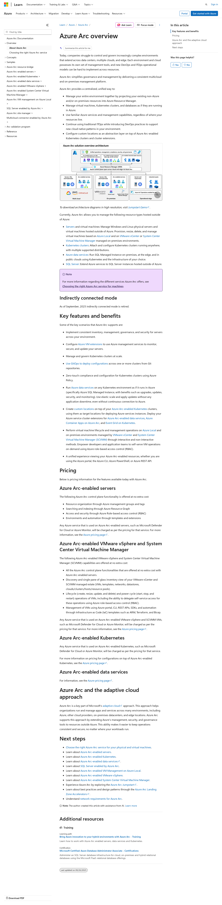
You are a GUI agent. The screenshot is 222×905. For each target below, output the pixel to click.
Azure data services (77, 254)
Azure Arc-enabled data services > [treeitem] (24, 81)
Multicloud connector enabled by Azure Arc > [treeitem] (29, 119)
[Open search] (206, 5)
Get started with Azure (204, 13)
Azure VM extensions (90, 344)
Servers (70, 226)
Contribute (59, 894)
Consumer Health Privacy (96, 894)
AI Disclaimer (10, 894)
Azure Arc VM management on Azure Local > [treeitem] (29, 101)
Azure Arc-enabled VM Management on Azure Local (110, 770)
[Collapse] (47, 25)
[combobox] (28, 32)
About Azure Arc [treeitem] (17, 47)
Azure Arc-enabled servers (95, 752)
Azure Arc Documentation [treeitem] (20, 38)
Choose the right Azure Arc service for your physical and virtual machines (108, 747)
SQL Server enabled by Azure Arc (99, 766)
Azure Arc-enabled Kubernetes (129, 409)
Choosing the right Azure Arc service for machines (92, 286)
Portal (184, 13)
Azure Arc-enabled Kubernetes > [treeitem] (23, 76)
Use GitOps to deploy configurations (87, 363)
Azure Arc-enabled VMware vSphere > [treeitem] (26, 85)
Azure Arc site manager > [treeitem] (20, 113)
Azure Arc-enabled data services (126, 418)
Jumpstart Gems (137, 207)
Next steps (177, 47)
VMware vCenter (129, 236)
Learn (62, 24)
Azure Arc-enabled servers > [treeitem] (21, 71)
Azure (72, 24)
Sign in (214, 4)
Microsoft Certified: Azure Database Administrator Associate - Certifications (99, 850)
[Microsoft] (6, 4)
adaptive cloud (111, 705)
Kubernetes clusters (77, 245)
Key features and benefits (185, 31)
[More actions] (159, 25)
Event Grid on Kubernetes (120, 423)
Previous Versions (30, 894)
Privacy (73, 894)
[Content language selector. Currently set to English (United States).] (19, 887)
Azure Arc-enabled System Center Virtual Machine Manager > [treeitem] (28, 92)
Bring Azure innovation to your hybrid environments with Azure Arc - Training (100, 836)
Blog (45, 894)
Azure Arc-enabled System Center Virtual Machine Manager (115, 780)
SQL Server (72, 264)
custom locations (84, 409)
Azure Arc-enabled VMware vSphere (101, 775)
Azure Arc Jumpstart (122, 784)
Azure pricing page (94, 534)
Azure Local (103, 236)
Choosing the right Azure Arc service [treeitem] (28, 52)
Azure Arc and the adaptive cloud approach (189, 41)
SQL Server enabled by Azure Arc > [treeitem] (25, 108)
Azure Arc (83, 24)
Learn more (131, 805)
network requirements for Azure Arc (101, 798)
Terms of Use (122, 894)
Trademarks (138, 894)
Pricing (175, 35)
